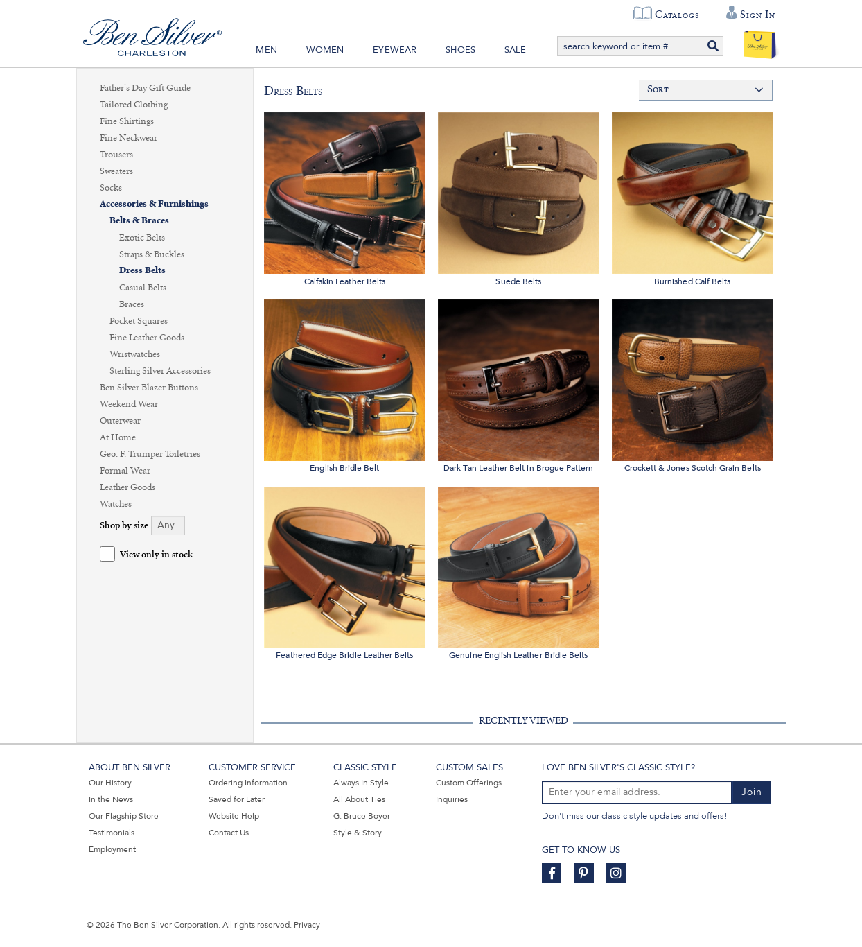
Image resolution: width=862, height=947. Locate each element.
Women (325, 50)
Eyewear (394, 50)
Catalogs (676, 14)
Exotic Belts (142, 238)
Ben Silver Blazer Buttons (149, 387)
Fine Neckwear (128, 138)
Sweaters (116, 171)
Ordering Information (248, 782)
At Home (118, 437)
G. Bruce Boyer (361, 816)
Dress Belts (142, 270)
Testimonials (111, 832)
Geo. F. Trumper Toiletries (150, 454)
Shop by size (124, 525)
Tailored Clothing (134, 105)
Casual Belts (142, 288)
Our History (110, 782)
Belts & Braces (139, 220)
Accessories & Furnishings (154, 204)
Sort (658, 90)
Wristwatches (134, 354)
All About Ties (359, 799)
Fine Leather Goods (146, 337)
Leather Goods (127, 487)
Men (266, 50)
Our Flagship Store (124, 816)
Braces (131, 304)
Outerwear (120, 421)
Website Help (234, 816)
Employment (112, 849)
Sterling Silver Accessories (160, 371)
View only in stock (156, 554)
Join (751, 792)
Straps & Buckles (151, 254)
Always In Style (361, 782)
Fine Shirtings (127, 121)
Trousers (116, 154)
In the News (111, 799)
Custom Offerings (469, 782)
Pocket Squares (138, 321)
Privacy (307, 924)
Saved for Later (237, 799)
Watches (116, 504)
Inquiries (452, 799)
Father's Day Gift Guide (145, 88)
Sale (515, 50)
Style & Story (357, 832)
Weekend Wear (129, 404)
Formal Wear (125, 471)
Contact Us (229, 832)
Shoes (460, 50)
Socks (111, 188)
